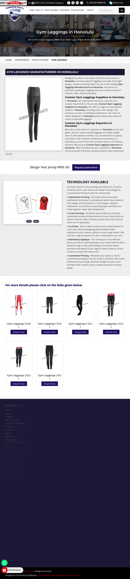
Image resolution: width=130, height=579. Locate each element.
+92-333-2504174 (96, 2)
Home (32, 10)
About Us (39, 10)
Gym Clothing (40, 60)
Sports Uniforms (51, 10)
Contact (90, 10)
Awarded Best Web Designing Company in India (59, 575)
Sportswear (65, 10)
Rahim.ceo (116, 2)
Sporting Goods (77, 10)
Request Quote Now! (86, 167)
